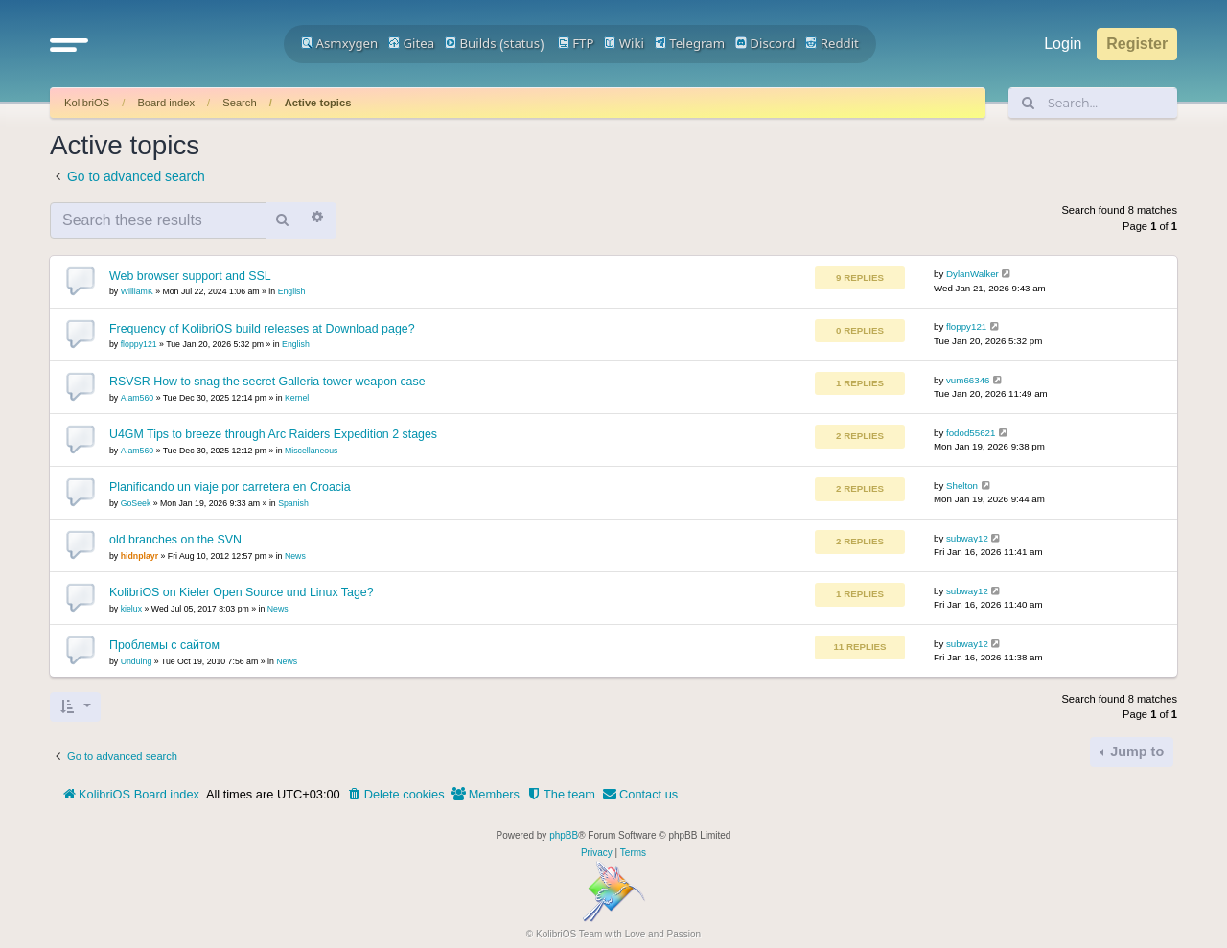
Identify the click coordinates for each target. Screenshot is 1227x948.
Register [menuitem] (1137, 43)
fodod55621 (970, 433)
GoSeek (136, 503)
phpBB (563, 835)
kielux (131, 608)
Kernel (297, 398)
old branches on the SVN (175, 539)
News (295, 556)
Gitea (411, 43)
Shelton (962, 485)
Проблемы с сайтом (164, 645)
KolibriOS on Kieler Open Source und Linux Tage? (241, 592)
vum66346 (967, 380)
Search (239, 102)
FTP (576, 43)
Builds (470, 43)
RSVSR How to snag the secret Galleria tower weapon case (267, 381)
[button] (69, 44)
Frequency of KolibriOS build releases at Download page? (262, 328)
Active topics (318, 102)
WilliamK (137, 291)
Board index (166, 102)
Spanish (293, 503)
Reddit (832, 43)
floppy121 (139, 344)
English (292, 291)
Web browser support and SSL (190, 276)
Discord (765, 43)
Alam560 (137, 398)
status (521, 43)
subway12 (967, 538)
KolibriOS (86, 102)
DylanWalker (972, 273)
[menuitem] (396, 794)
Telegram (690, 43)
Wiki (624, 43)
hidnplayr (139, 556)
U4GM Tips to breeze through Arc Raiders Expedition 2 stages (273, 434)
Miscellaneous (311, 450)
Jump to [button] (1135, 751)
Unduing (136, 661)
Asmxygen (339, 43)
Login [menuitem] (1062, 43)
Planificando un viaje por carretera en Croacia (230, 487)
